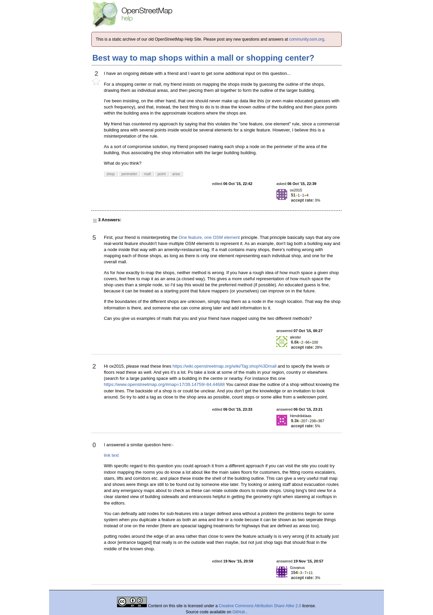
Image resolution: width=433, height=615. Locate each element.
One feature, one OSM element (209, 237)
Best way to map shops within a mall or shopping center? (203, 57)
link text (111, 455)
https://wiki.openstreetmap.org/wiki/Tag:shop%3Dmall (224, 366)
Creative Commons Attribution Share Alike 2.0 (260, 605)
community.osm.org (306, 39)
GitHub (239, 612)
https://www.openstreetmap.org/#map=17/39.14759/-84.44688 (164, 384)
